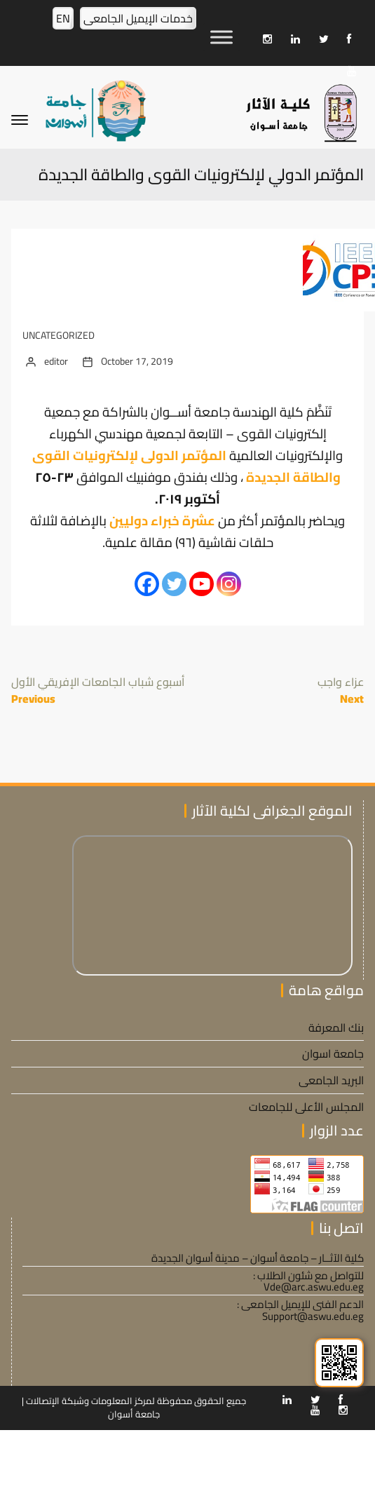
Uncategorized (58, 335)
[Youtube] (201, 584)
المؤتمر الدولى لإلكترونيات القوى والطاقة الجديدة (186, 466)
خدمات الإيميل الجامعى (138, 18)
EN (63, 18)
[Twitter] (174, 584)
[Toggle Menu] (221, 36)
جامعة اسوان (333, 1053)
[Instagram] (229, 584)
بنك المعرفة (336, 1027)
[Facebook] (147, 584)
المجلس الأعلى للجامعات (306, 1106)
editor (56, 361)
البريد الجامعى (331, 1080)
